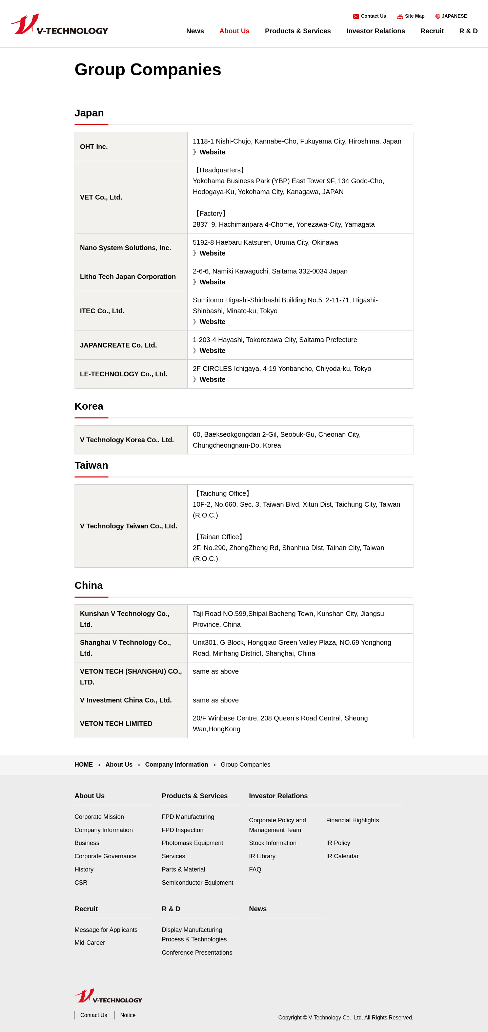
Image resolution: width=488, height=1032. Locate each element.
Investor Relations (375, 31)
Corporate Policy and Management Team (277, 825)
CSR (81, 882)
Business (87, 843)
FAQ (255, 869)
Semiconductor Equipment (197, 882)
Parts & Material (183, 869)
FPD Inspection (183, 830)
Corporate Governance (106, 856)
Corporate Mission (99, 816)
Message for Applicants (106, 929)
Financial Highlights (352, 820)
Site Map (415, 16)
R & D (469, 31)
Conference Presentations (197, 952)
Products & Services (298, 31)
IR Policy (338, 843)
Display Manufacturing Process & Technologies (194, 934)
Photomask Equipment (192, 843)
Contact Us (373, 16)
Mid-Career (90, 942)
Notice (128, 1015)
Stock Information (273, 843)
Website (212, 152)
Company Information (176, 764)
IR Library (262, 856)
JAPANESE (454, 16)
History (84, 869)
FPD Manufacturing (188, 816)
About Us (235, 31)
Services (173, 856)
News (195, 31)
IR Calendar (342, 856)
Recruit (432, 31)
